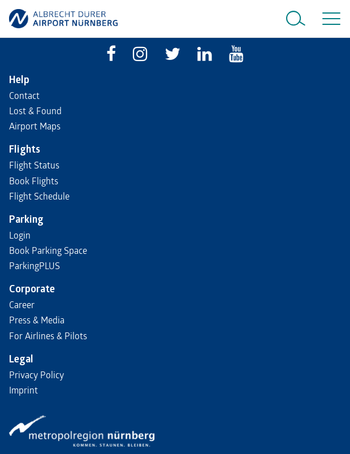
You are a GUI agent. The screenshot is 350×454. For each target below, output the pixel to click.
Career (21, 304)
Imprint (23, 390)
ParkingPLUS (34, 265)
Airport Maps (35, 126)
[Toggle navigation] (329, 19)
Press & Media (36, 320)
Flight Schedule (39, 196)
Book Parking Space (48, 250)
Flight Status (34, 165)
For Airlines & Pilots (48, 335)
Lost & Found (35, 110)
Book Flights (33, 181)
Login (20, 235)
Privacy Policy (36, 375)
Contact (24, 95)
